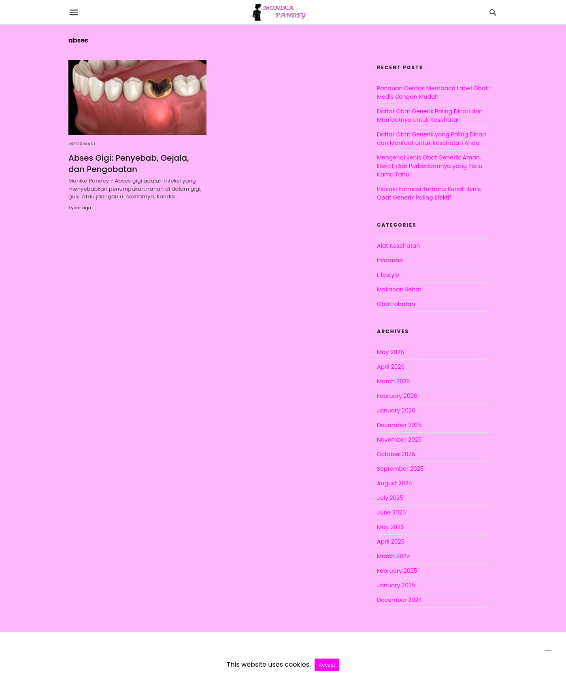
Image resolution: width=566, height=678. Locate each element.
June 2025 (391, 512)
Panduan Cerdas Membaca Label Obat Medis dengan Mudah (432, 92)
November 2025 (399, 440)
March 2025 (393, 556)
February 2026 (397, 396)
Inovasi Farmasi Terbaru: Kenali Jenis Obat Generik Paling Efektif (429, 193)
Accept (327, 665)
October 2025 (396, 454)
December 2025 (399, 425)
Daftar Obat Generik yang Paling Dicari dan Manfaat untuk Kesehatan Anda (431, 138)
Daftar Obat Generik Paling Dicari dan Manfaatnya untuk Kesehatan (430, 115)
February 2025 (397, 571)
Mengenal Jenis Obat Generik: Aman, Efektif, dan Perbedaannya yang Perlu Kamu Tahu (429, 166)
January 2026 (396, 410)
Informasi (82, 144)
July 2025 (390, 498)
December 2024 (399, 600)
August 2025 (394, 483)
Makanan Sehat (399, 289)
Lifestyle (388, 275)
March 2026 (393, 381)
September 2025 (400, 469)
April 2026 (391, 367)
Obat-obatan (396, 304)
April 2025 (390, 542)
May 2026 (390, 352)
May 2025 (390, 527)
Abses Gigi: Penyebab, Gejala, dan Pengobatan (128, 163)
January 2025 (396, 585)
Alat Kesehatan (398, 246)
